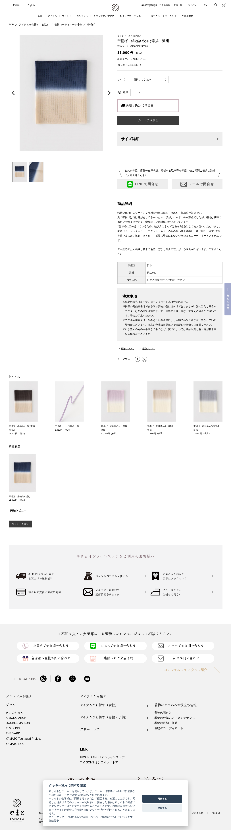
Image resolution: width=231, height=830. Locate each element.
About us (216, 813)
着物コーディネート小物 (68, 24)
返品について (148, 348)
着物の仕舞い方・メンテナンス (174, 717)
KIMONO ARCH (16, 717)
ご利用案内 (187, 16)
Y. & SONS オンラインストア (99, 762)
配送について (127, 348)
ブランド (66, 16)
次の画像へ (108, 93)
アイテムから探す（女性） (34, 24)
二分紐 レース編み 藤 (67, 426)
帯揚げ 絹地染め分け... (20, 496)
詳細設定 (54, 820)
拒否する (162, 807)
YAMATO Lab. (15, 743)
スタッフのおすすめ (104, 16)
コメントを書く (20, 524)
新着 (40, 16)
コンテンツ (82, 16)
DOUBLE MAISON (18, 722)
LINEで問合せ (142, 184)
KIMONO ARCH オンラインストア (102, 757)
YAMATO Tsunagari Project (23, 738)
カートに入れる (148, 120)
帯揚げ (91, 24)
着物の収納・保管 (166, 722)
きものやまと (14, 712)
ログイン (192, 5)
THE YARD (13, 733)
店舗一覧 (177, 5)
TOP (11, 24)
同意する (162, 798)
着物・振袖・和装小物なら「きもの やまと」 (115, 8)
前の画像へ (14, 93)
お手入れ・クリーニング (163, 16)
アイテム (52, 16)
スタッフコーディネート (132, 16)
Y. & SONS (13, 728)
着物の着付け (163, 712)
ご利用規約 (197, 813)
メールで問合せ (197, 184)
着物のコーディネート (168, 728)
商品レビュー (18, 510)
